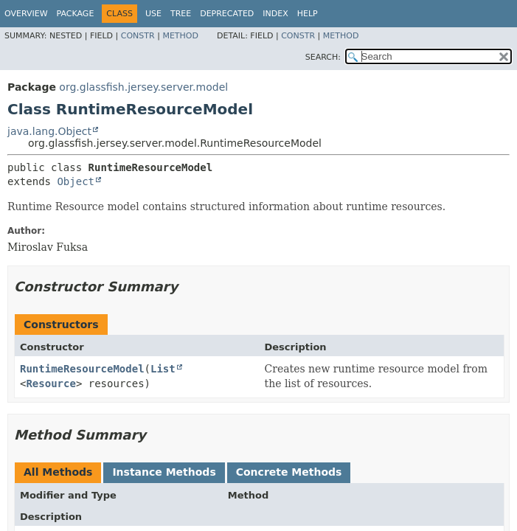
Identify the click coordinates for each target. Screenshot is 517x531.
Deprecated (227, 13)
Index (275, 13)
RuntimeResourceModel (82, 369)
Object (75, 181)
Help (307, 13)
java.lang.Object (49, 131)
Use (153, 13)
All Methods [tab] (58, 472)
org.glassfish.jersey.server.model (143, 87)
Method (180, 36)
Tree (180, 13)
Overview (26, 13)
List (163, 369)
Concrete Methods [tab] (289, 472)
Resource (50, 383)
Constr (138, 36)
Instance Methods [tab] (163, 472)
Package (75, 13)
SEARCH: (323, 57)
